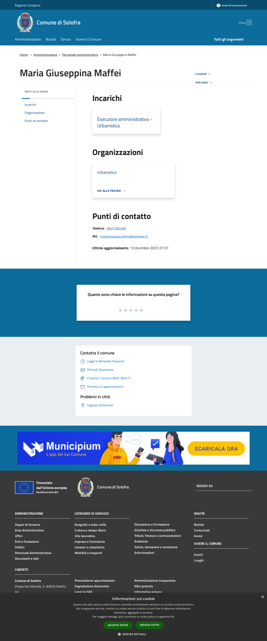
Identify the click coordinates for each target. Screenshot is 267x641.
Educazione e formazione (151, 524)
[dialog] (133, 617)
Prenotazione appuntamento (95, 580)
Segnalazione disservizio (92, 586)
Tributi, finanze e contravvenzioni (157, 535)
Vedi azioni (204, 82)
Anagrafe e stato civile (90, 524)
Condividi (203, 74)
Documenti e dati (27, 558)
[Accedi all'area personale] (231, 5)
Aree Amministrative (29, 530)
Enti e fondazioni (27, 541)
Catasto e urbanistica (89, 547)
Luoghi (199, 560)
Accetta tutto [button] (118, 625)
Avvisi (198, 535)
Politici (19, 547)
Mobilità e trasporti (88, 552)
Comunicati (202, 530)
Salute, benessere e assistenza (155, 547)
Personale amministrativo (80, 54)
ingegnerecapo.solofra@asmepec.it (124, 236)
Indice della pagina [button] (36, 91)
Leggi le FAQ (83, 591)
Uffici (18, 535)
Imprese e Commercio (90, 541)
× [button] (262, 597)
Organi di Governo (27, 524)
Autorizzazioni (144, 552)
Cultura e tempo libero (90, 530)
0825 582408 (116, 228)
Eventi (198, 554)
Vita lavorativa (85, 535)
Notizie (199, 524)
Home (24, 54)
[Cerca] (247, 22)
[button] (133, 634)
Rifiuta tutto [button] (149, 625)
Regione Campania (27, 5)
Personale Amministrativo (33, 552)
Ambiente (141, 541)
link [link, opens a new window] (172, 616)
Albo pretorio (143, 586)
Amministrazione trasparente (154, 580)
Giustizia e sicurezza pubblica (154, 530)
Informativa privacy (148, 591)
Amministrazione (45, 54)
